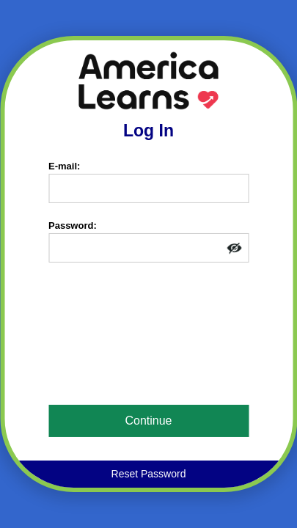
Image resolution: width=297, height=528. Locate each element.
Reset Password (148, 474)
